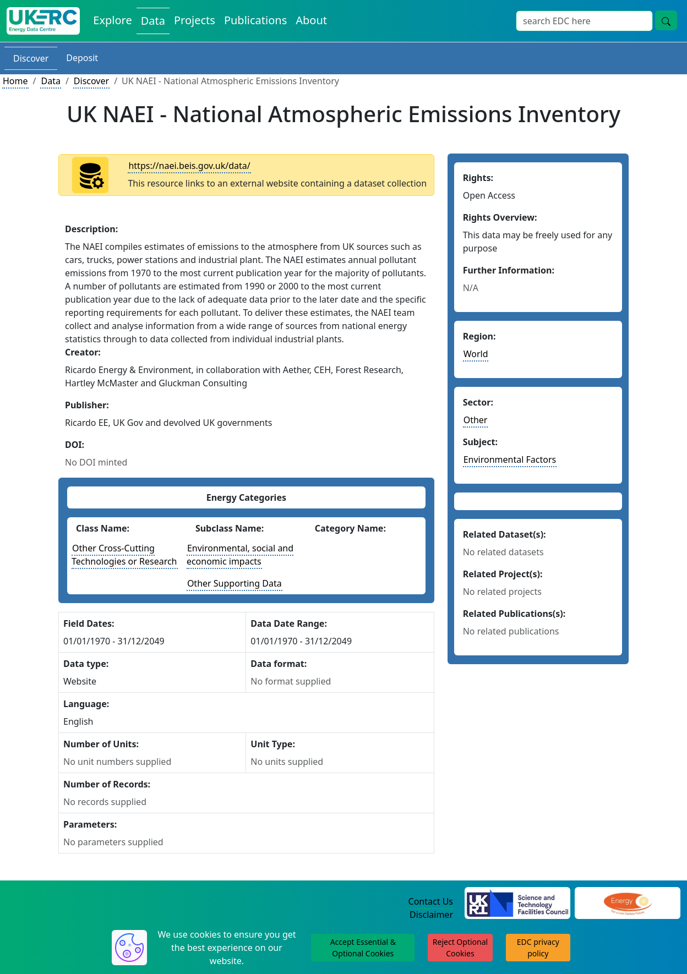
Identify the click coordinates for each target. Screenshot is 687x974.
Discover (30, 58)
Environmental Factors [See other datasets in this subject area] (510, 459)
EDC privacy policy (538, 948)
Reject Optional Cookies (460, 948)
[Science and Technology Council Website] (517, 902)
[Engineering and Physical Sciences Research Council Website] (627, 902)
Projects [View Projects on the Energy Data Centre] (194, 20)
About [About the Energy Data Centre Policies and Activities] (311, 20)
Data (50, 81)
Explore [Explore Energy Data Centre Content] (112, 20)
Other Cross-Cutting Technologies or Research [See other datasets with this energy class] (124, 554)
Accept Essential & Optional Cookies (363, 948)
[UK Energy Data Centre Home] (43, 20)
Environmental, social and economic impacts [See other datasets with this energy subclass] (240, 554)
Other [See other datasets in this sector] (476, 420)
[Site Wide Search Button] (666, 20)
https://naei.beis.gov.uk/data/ (189, 166)
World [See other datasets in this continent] (476, 354)
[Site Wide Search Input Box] (584, 20)
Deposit (82, 58)
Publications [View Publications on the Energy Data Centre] (255, 20)
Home (15, 81)
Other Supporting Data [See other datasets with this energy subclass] (234, 583)
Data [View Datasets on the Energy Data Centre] (153, 20)
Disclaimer (431, 915)
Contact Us (430, 901)
